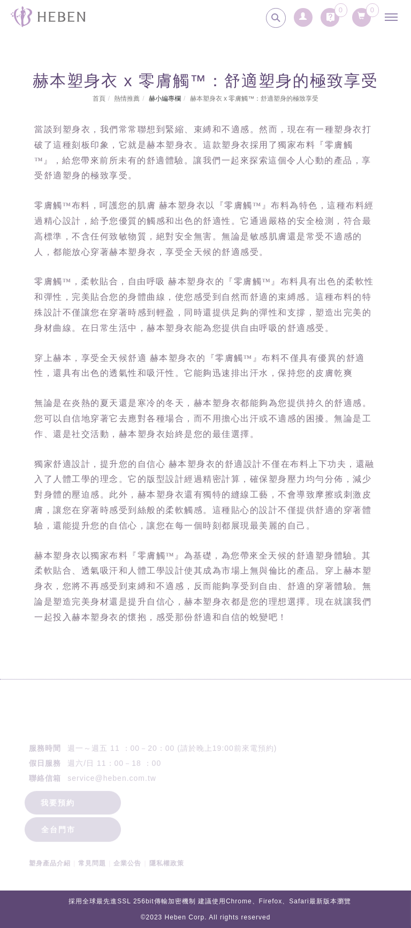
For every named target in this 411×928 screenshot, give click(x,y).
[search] (276, 18)
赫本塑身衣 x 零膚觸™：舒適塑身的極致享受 (254, 98)
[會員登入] (303, 14)
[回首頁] (48, 16)
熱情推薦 (127, 98)
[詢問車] (330, 14)
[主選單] (393, 17)
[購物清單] (361, 14)
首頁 (99, 98)
